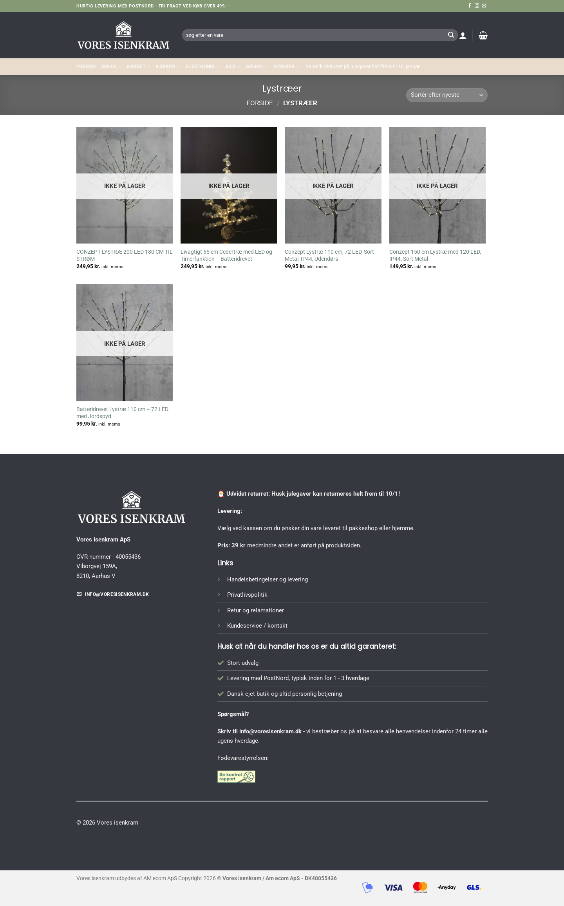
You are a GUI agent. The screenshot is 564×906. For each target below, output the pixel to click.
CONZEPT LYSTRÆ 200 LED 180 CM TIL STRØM (124, 255)
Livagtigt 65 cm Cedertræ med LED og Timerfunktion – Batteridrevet (226, 255)
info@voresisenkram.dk (270, 731)
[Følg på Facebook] (470, 6)
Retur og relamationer (255, 610)
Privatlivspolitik (247, 594)
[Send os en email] (484, 6)
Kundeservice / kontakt (257, 625)
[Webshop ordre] (447, 95)
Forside (86, 66)
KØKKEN (168, 66)
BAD (233, 66)
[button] (463, 35)
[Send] (451, 35)
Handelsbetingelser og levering (267, 579)
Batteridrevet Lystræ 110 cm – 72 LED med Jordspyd (122, 412)
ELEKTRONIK (203, 66)
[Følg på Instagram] (477, 6)
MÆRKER (286, 66)
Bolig (111, 66)
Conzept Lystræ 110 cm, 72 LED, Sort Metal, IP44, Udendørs (329, 255)
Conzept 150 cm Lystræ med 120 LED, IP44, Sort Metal (435, 255)
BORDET (138, 66)
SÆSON (257, 66)
